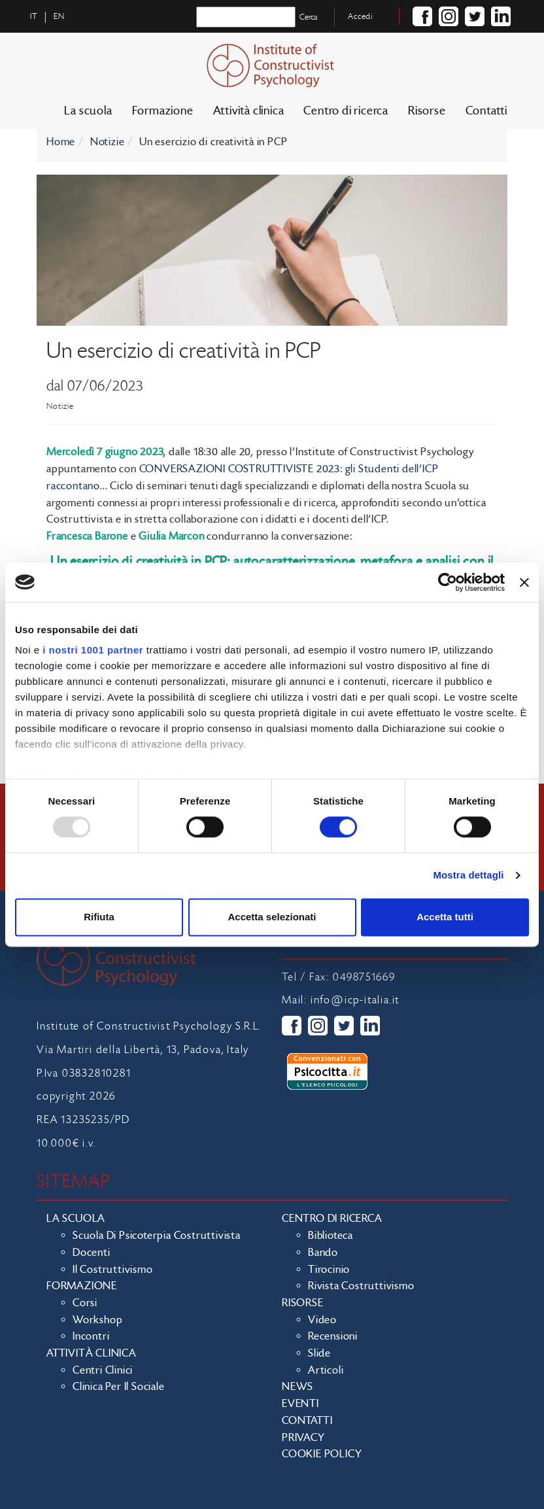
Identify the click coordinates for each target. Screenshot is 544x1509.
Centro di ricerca (345, 110)
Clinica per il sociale (119, 1386)
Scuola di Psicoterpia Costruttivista (157, 1235)
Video (322, 1320)
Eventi (300, 1403)
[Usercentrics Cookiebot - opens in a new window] (447, 582)
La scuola (88, 110)
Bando (323, 1252)
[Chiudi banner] (524, 582)
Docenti (91, 1252)
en (59, 16)
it (34, 16)
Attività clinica (248, 110)
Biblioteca (330, 1235)
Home (60, 141)
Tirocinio (329, 1269)
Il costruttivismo (113, 1269)
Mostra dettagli (468, 875)
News (297, 1386)
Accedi (360, 16)
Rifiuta (99, 916)
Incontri (91, 1336)
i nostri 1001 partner (92, 649)
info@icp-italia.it (355, 1000)
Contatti (486, 110)
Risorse (427, 110)
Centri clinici (103, 1370)
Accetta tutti (444, 916)
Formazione (163, 110)
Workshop (97, 1320)
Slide (319, 1353)
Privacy (303, 1437)
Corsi (85, 1303)
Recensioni (333, 1336)
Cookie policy (322, 1454)
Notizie (107, 141)
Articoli (325, 1370)
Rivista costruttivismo (361, 1285)
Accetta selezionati (272, 916)
